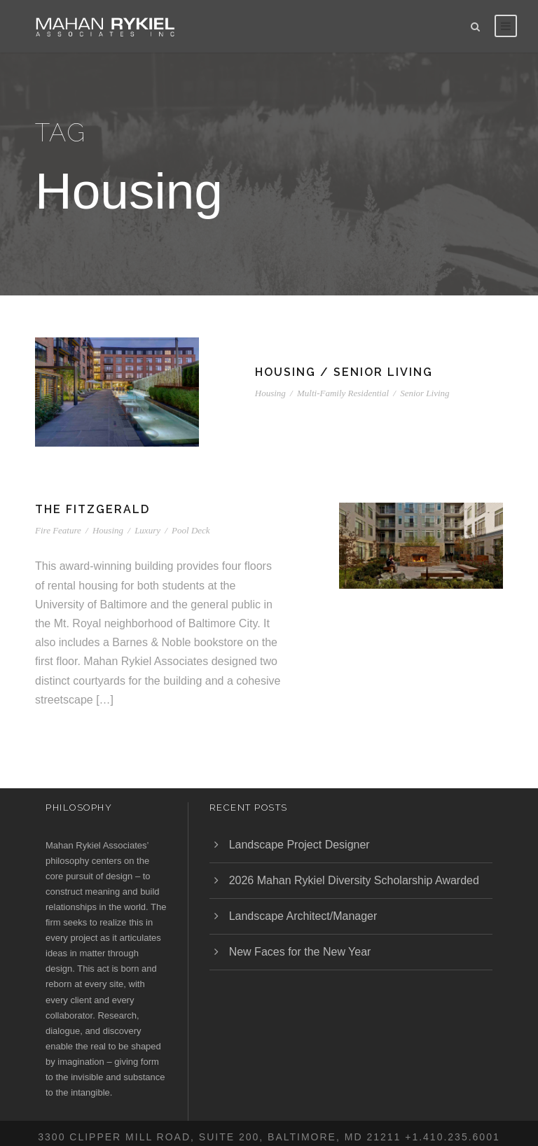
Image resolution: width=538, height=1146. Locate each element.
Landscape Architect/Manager (303, 916)
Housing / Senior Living (344, 372)
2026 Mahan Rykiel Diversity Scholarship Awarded (354, 880)
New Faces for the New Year (300, 952)
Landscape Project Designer (299, 845)
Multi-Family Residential (343, 393)
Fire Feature (58, 530)
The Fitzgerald (92, 509)
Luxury (147, 530)
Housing (270, 393)
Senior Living (424, 393)
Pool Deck (191, 530)
